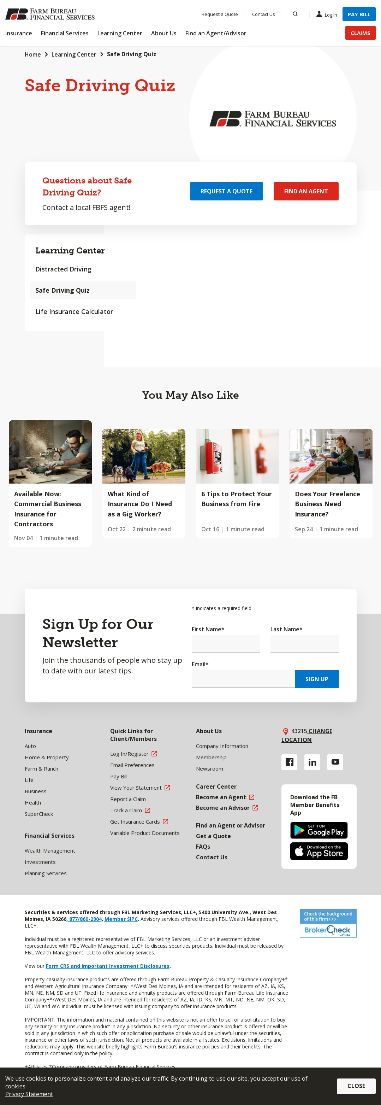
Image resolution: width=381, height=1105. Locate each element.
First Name (208, 629)
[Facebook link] (289, 762)
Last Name (286, 629)
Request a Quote (226, 191)
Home (33, 54)
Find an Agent (306, 191)
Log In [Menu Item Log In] (328, 14)
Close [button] (356, 1086)
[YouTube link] (335, 762)
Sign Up (316, 679)
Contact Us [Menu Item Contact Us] (263, 14)
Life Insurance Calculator (74, 311)
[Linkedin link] (312, 762)
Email (200, 664)
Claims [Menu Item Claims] (360, 32)
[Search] (295, 14)
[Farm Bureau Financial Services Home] (51, 14)
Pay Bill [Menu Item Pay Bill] (359, 14)
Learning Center (74, 54)
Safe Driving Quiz (62, 290)
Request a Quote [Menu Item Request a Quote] (220, 14)
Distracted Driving (63, 269)
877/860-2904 (85, 919)
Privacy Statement (29, 1094)
